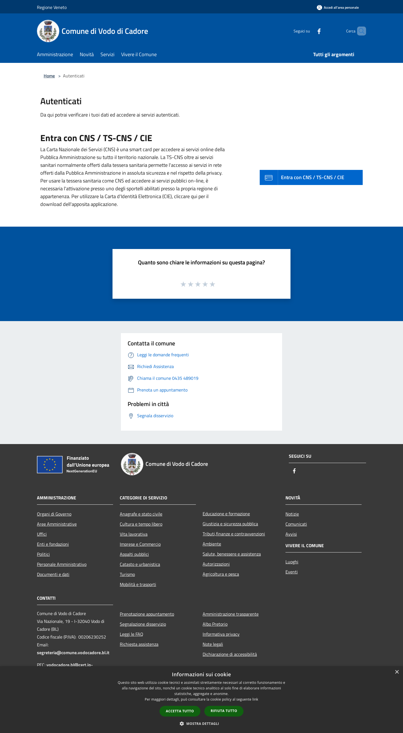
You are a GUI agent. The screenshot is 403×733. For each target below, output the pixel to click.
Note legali (213, 644)
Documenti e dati (53, 574)
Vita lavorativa (133, 534)
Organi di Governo (54, 514)
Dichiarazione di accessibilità (230, 654)
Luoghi (291, 561)
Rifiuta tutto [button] (224, 710)
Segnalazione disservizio (143, 624)
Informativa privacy (221, 634)
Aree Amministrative (57, 524)
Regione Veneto (52, 7)
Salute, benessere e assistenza (232, 554)
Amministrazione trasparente (231, 614)
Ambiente (212, 543)
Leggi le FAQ (131, 634)
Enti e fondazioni (53, 544)
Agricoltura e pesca (221, 574)
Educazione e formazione (226, 513)
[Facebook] (309, 31)
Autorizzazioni (216, 564)
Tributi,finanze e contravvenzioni (234, 533)
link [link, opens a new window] (255, 699)
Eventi (291, 571)
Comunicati (296, 524)
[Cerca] (359, 31)
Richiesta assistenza (139, 644)
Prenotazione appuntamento (147, 614)
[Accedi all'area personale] (338, 7)
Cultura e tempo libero (141, 524)
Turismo (127, 574)
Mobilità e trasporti (138, 584)
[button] (201, 723)
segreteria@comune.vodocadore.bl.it (73, 652)
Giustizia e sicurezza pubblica (230, 523)
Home (49, 75)
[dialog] (201, 699)
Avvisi (291, 534)
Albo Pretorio (215, 624)
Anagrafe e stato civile (141, 514)
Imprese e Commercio (140, 544)
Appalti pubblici (134, 554)
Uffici (42, 534)
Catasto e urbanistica (140, 564)
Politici (43, 554)
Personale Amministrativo (61, 564)
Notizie (292, 514)
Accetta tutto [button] (180, 711)
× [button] (397, 672)
